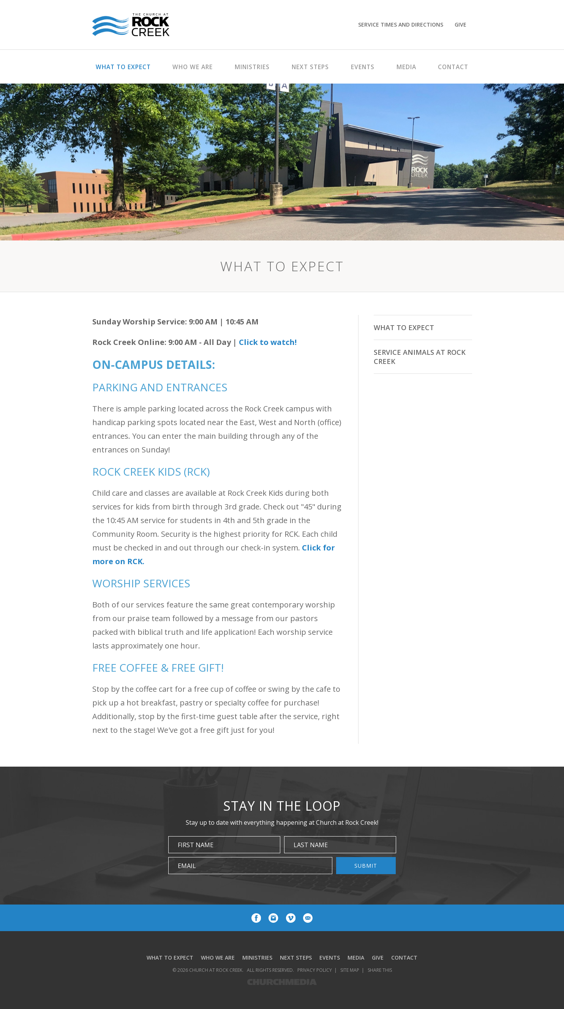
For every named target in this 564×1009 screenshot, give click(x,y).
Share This (380, 970)
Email (187, 866)
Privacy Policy (314, 970)
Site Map (349, 970)
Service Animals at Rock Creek (420, 357)
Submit (365, 865)
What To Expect (404, 327)
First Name (195, 845)
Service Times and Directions (400, 24)
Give (460, 24)
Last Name (311, 845)
